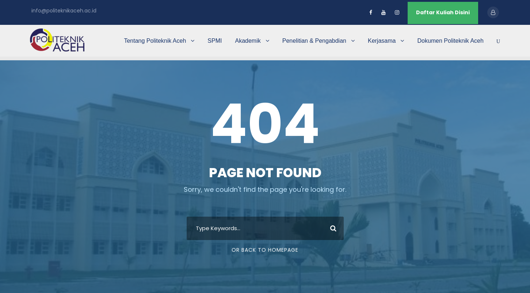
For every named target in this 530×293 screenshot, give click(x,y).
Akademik (247, 41)
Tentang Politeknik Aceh (155, 41)
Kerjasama (382, 41)
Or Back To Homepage (265, 250)
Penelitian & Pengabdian (314, 41)
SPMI (214, 41)
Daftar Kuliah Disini (443, 12)
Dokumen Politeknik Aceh (450, 41)
